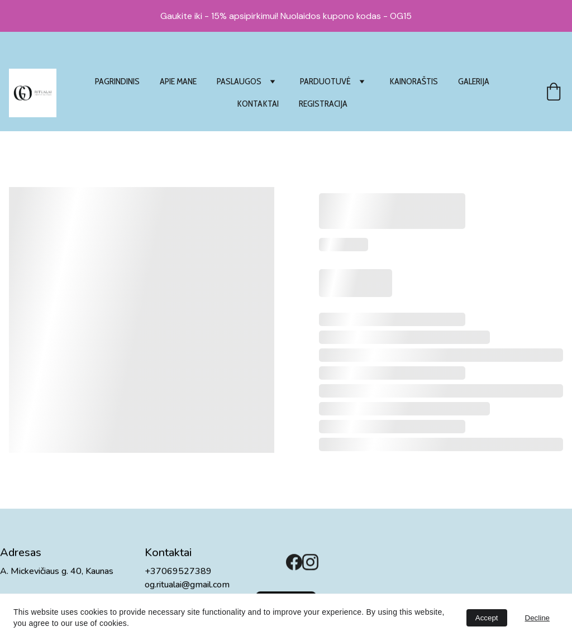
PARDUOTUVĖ (325, 81)
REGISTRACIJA (323, 103)
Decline (537, 618)
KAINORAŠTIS (413, 81)
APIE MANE (178, 81)
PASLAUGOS (239, 81)
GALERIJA (473, 81)
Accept (486, 618)
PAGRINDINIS (117, 81)
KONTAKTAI (258, 103)
